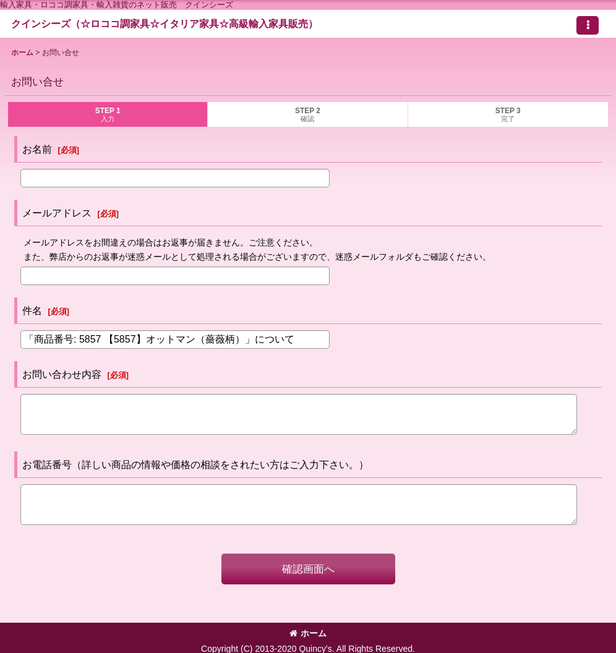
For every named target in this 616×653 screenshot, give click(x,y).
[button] (587, 25)
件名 (32, 310)
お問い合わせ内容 (61, 374)
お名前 (37, 149)
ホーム (308, 633)
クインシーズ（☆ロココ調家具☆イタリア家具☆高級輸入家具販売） (164, 23)
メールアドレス (57, 212)
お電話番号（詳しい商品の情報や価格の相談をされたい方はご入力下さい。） (195, 464)
